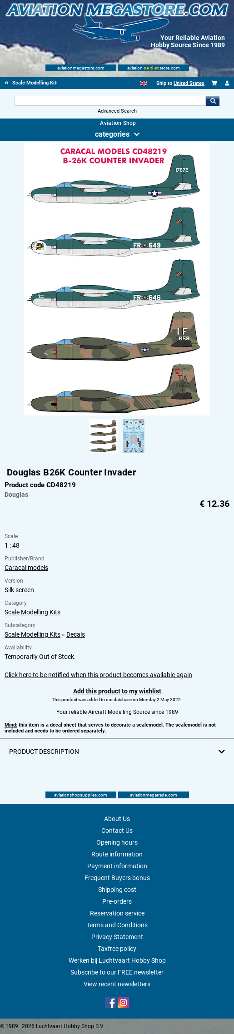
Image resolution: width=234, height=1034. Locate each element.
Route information (117, 854)
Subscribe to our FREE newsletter (117, 972)
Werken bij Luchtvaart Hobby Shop (117, 960)
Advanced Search (117, 111)
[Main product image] (117, 414)
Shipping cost (117, 889)
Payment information (117, 866)
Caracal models (26, 567)
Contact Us (117, 830)
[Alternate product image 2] (133, 453)
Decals (75, 634)
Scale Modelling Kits (32, 612)
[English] (143, 83)
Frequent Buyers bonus (117, 877)
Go (212, 101)
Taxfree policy (117, 948)
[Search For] (110, 101)
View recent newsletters (117, 984)
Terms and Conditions (117, 925)
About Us (117, 818)
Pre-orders (117, 901)
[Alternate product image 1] (103, 453)
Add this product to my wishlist (117, 691)
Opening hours (117, 842)
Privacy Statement (117, 936)
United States (189, 83)
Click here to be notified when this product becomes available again (98, 674)
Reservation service (117, 913)
